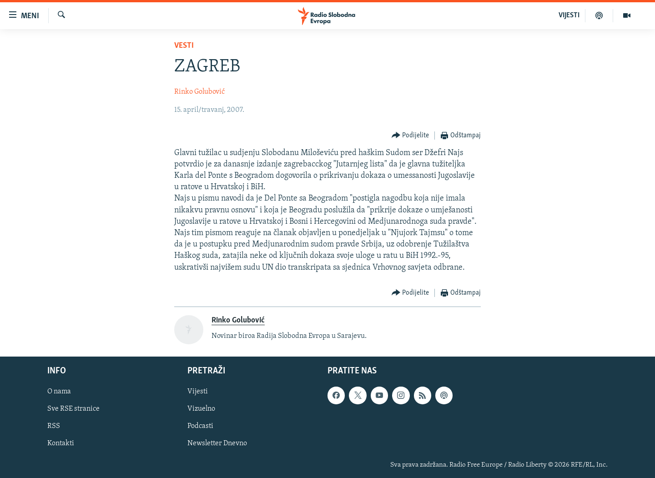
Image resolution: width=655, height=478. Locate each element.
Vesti (184, 45)
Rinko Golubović (199, 92)
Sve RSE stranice (73, 409)
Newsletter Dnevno (217, 444)
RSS (53, 426)
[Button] (410, 136)
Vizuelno (201, 409)
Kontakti (60, 444)
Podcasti (200, 426)
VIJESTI (569, 15)
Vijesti (197, 392)
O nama (59, 392)
